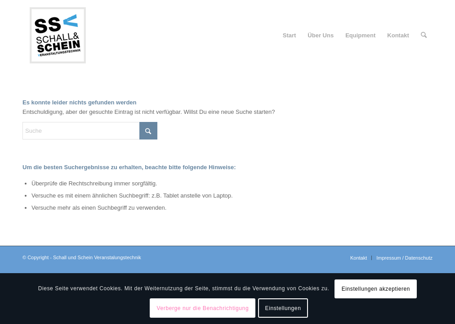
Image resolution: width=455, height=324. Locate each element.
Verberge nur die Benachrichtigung (203, 308)
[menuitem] (289, 35)
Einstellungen (283, 308)
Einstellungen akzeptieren (376, 289)
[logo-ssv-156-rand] (57, 35)
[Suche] (424, 35)
